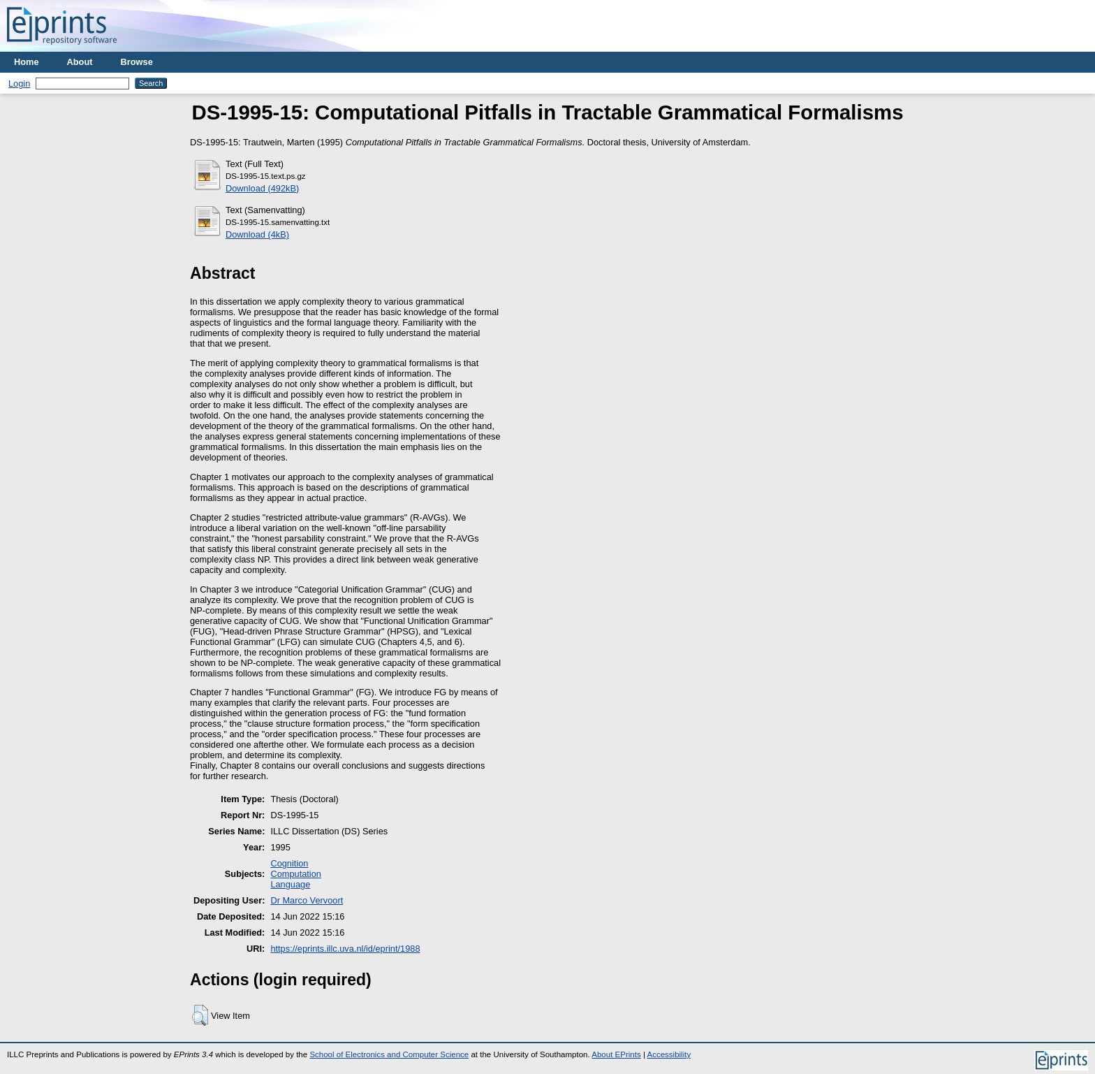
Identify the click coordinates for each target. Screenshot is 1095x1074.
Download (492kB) (262, 188)
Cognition (289, 863)
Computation (295, 874)
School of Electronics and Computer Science (389, 1054)
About (80, 62)
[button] (200, 1015)
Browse (137, 62)
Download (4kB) (257, 234)
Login (19, 83)
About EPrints (615, 1054)
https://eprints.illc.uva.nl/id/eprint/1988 (345, 948)
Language (290, 884)
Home (26, 62)
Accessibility (669, 1054)
